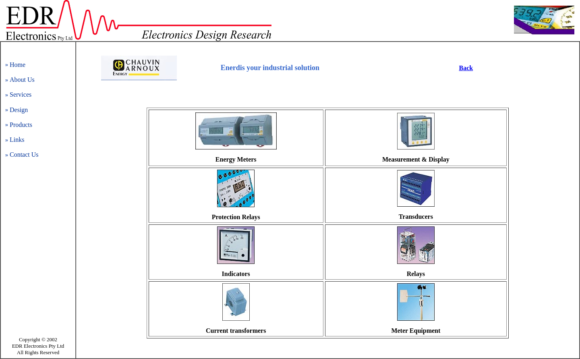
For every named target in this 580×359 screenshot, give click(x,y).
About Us (22, 79)
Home (17, 64)
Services (20, 94)
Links (17, 139)
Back (466, 67)
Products (21, 124)
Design (19, 109)
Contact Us (24, 154)
